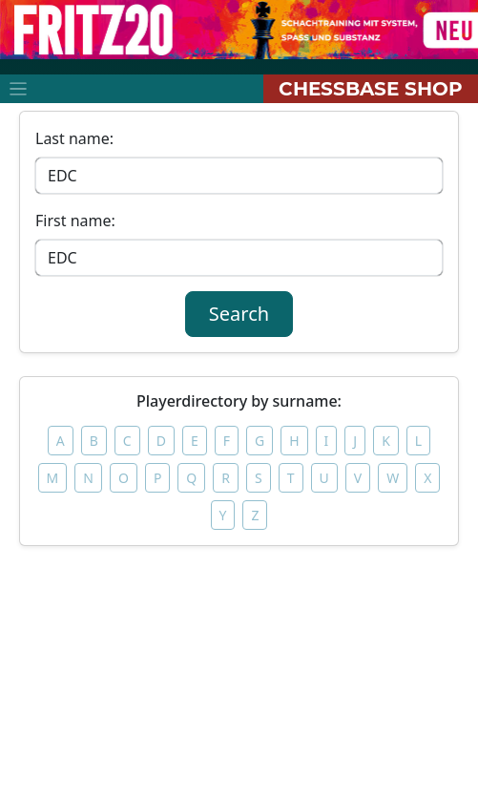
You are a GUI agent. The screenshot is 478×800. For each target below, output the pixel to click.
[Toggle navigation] (18, 88)
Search (239, 313)
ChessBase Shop (371, 88)
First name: (75, 220)
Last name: (74, 138)
